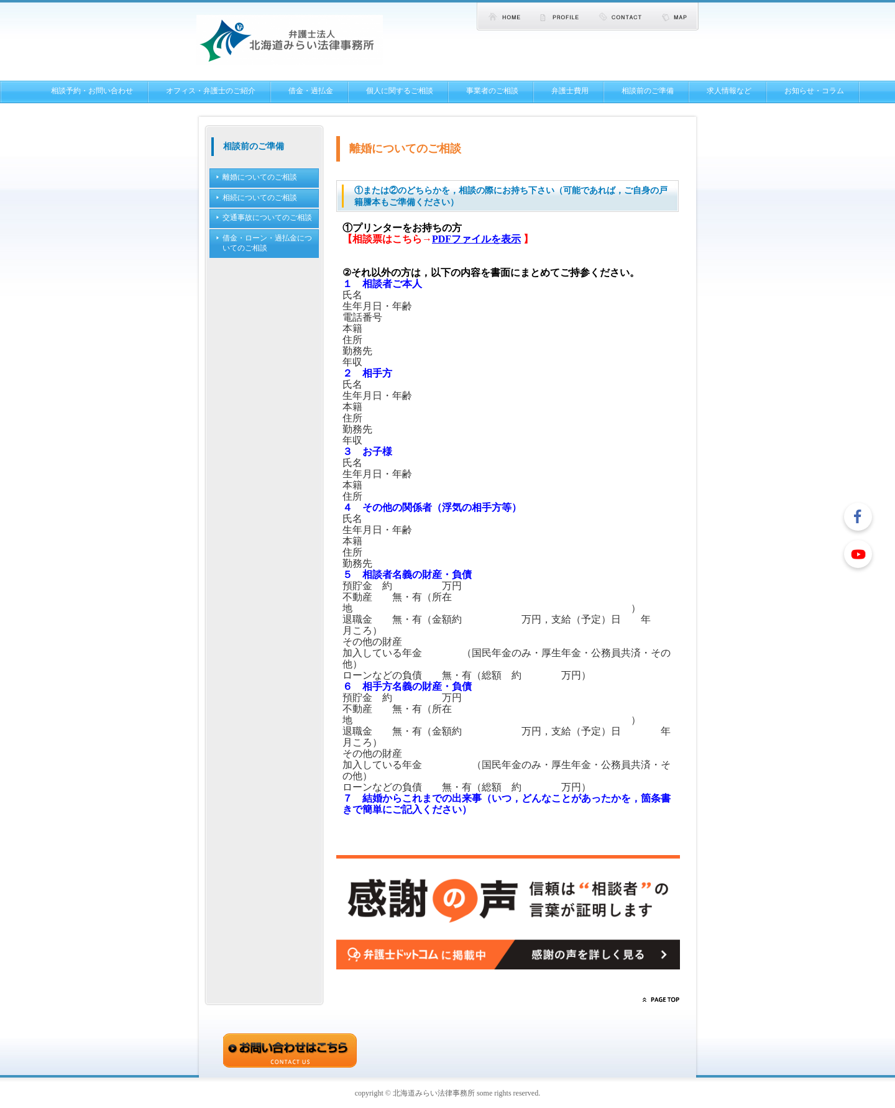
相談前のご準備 (648, 90)
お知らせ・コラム (814, 90)
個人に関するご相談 (399, 90)
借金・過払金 (310, 90)
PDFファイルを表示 (476, 239)
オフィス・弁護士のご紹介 (210, 90)
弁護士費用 (570, 90)
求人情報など (729, 90)
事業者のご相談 (492, 90)
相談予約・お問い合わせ (92, 90)
